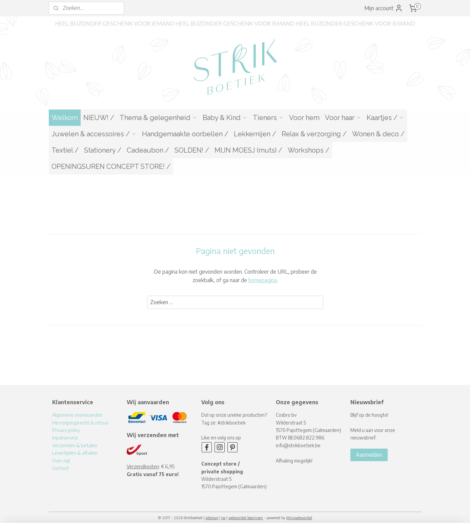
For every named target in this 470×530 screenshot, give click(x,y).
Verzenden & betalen (74, 445)
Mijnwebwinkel (299, 517)
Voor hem (304, 118)
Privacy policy (66, 430)
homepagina (262, 280)
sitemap (212, 517)
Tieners (268, 118)
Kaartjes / (385, 118)
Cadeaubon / (148, 150)
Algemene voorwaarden (77, 415)
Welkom (65, 118)
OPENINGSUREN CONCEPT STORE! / (111, 166)
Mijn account (383, 8)
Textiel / (65, 150)
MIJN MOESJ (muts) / (248, 150)
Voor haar (343, 118)
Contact (60, 468)
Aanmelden (369, 454)
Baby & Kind (225, 118)
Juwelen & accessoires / (94, 134)
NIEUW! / (98, 118)
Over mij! (61, 461)
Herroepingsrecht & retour (80, 423)
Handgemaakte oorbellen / (185, 134)
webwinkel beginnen (245, 517)
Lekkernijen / (255, 134)
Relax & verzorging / (314, 134)
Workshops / (308, 150)
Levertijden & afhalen (75, 453)
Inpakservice (65, 437)
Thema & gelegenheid (158, 118)
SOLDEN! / (192, 150)
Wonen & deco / (378, 134)
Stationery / (102, 150)
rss (223, 517)
